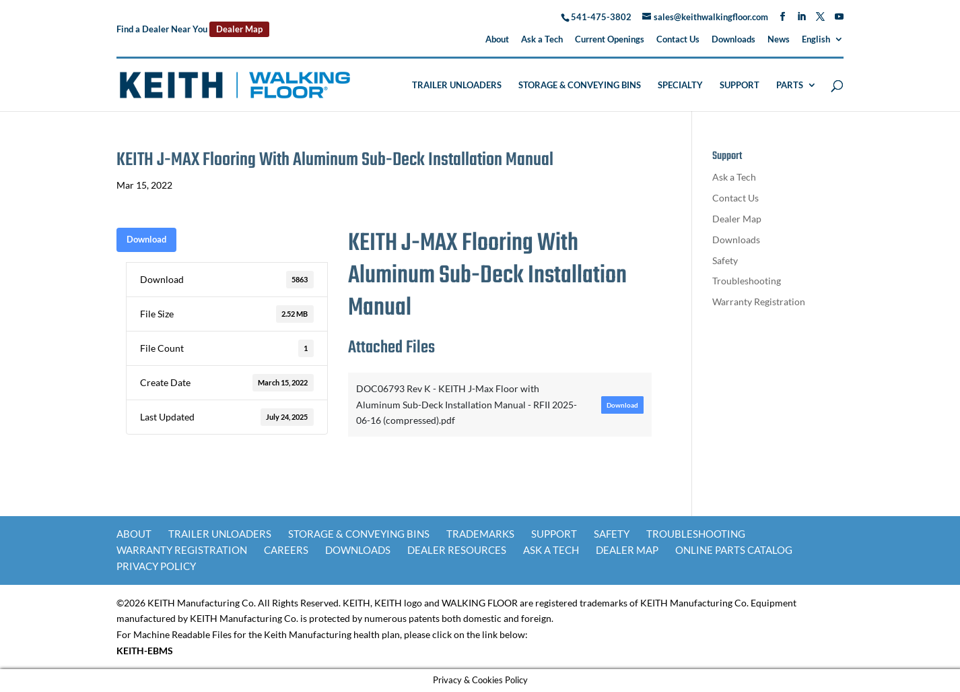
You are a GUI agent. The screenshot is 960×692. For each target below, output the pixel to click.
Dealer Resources (456, 550)
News (778, 39)
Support (739, 85)
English (816, 39)
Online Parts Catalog (733, 550)
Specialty (680, 85)
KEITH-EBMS (144, 650)
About (497, 39)
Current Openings (609, 39)
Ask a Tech (542, 39)
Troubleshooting (746, 280)
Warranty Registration (758, 301)
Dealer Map (239, 29)
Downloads (733, 39)
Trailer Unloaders (457, 85)
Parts (789, 85)
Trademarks (480, 534)
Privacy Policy (156, 566)
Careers (286, 550)
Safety (725, 260)
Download (146, 239)
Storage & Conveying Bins (579, 85)
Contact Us (677, 39)
